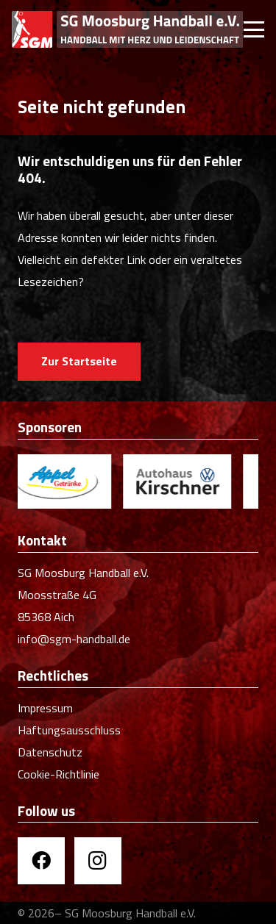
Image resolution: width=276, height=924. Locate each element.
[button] (254, 29)
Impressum (45, 708)
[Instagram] (97, 860)
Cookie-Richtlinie (58, 774)
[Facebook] (41, 860)
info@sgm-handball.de (74, 639)
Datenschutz (50, 752)
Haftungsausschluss (69, 730)
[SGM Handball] (127, 29)
